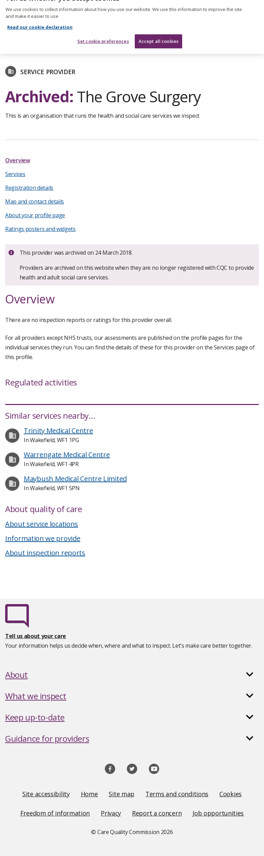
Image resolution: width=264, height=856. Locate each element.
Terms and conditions (176, 794)
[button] (132, 675)
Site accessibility (46, 794)
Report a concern (157, 813)
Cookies (230, 794)
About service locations (41, 524)
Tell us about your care (35, 636)
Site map (121, 794)
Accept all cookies (158, 33)
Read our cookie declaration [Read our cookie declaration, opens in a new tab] (40, 19)
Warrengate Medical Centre (67, 454)
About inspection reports (45, 552)
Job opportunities (218, 813)
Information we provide (42, 538)
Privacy (111, 813)
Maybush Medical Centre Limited (75, 478)
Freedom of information (55, 813)
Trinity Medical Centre (58, 430)
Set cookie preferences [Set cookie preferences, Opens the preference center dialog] (103, 33)
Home (89, 794)
